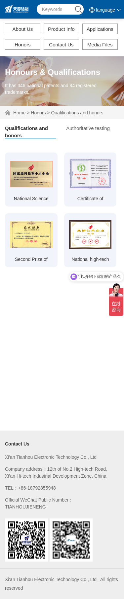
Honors (22, 44)
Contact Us (61, 44)
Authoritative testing (88, 128)
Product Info (61, 29)
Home (19, 112)
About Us (23, 29)
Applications (100, 29)
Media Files (100, 44)
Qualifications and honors (77, 112)
